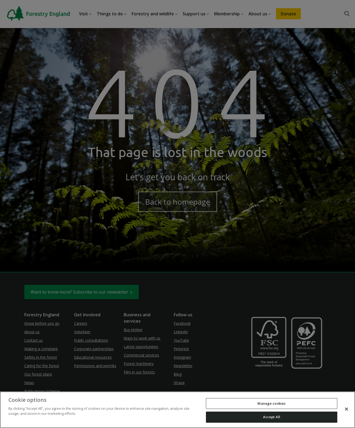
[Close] (346, 409)
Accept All (271, 417)
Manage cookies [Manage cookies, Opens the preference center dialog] (271, 403)
